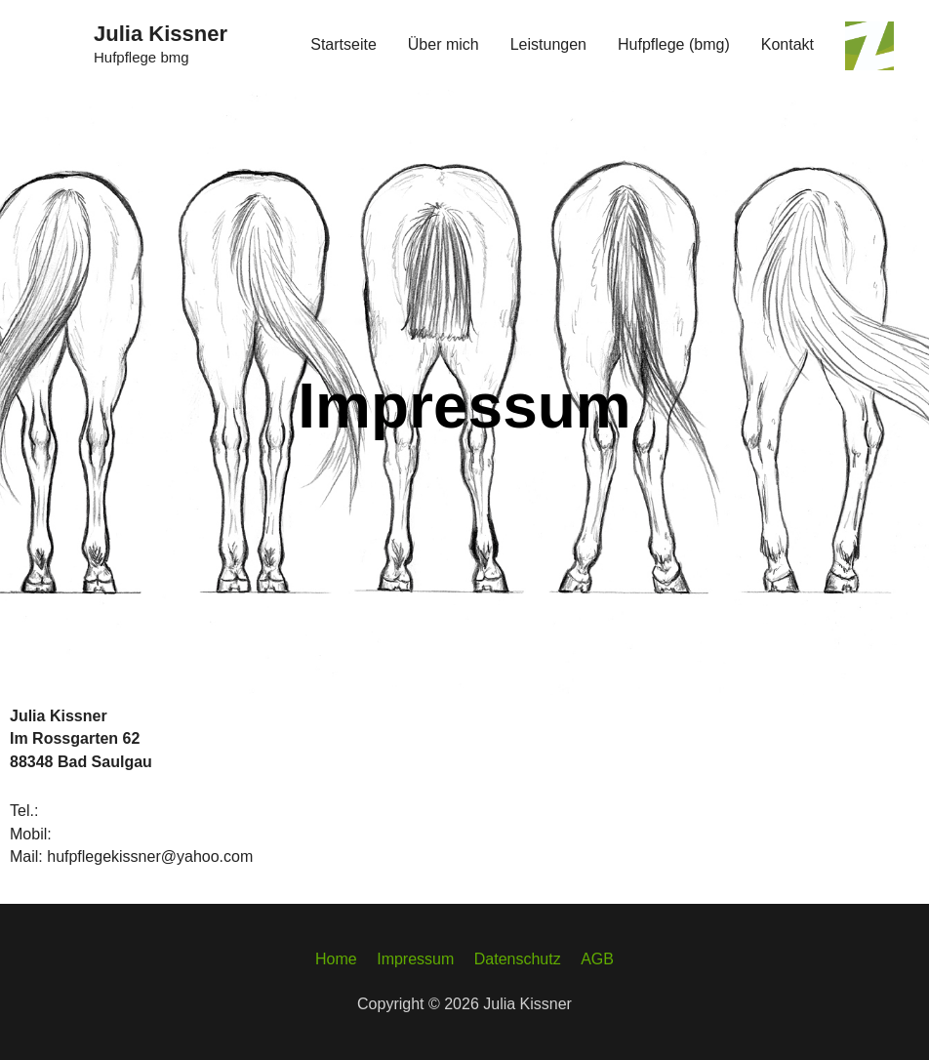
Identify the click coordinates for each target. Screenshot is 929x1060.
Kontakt (787, 44)
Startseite (343, 44)
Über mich (443, 44)
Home (336, 959)
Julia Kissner (160, 33)
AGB (597, 959)
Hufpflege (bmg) (674, 44)
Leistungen (548, 44)
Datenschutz (517, 959)
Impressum (415, 959)
